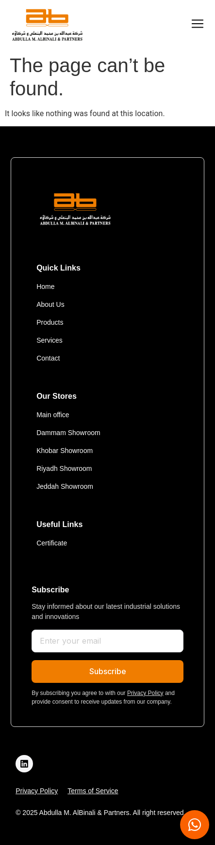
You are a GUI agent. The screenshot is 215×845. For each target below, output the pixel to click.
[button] (197, 25)
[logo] (47, 25)
